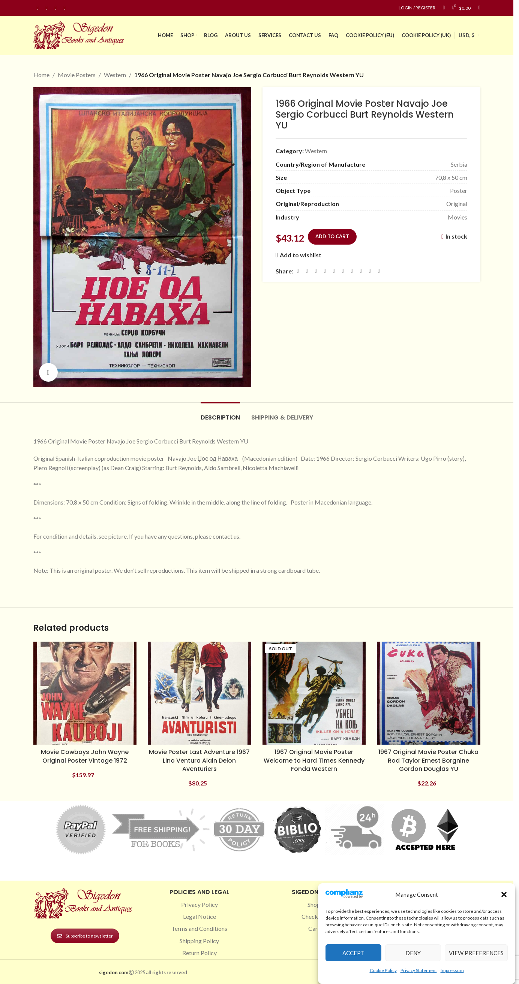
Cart (314, 928)
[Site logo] (80, 34)
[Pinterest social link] (55, 8)
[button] (504, 894)
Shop (314, 904)
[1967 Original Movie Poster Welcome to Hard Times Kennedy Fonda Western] (314, 693)
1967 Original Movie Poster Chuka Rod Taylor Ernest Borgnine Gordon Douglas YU (428, 760)
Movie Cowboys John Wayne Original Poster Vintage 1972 (85, 756)
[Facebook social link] (37, 8)
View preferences (476, 953)
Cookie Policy (383, 970)
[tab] (220, 413)
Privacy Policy (199, 904)
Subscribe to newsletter (85, 936)
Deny (413, 953)
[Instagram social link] (46, 8)
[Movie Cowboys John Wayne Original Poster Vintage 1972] (85, 693)
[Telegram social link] (369, 271)
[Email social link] (315, 271)
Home (41, 74)
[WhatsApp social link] (351, 271)
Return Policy (199, 952)
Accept (353, 953)
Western (115, 74)
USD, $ (466, 35)
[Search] (479, 7)
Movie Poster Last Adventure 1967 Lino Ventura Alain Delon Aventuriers (199, 760)
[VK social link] (360, 271)
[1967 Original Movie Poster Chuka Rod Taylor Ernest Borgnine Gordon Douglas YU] (428, 693)
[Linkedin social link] (64, 8)
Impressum (452, 970)
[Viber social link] (378, 271)
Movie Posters (77, 74)
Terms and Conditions (199, 928)
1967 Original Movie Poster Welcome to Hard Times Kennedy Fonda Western (314, 760)
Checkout (314, 916)
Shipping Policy (199, 940)
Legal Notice (199, 916)
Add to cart (332, 236)
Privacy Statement (418, 970)
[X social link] (306, 271)
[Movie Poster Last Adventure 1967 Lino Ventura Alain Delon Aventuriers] (199, 693)
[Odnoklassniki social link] (342, 271)
